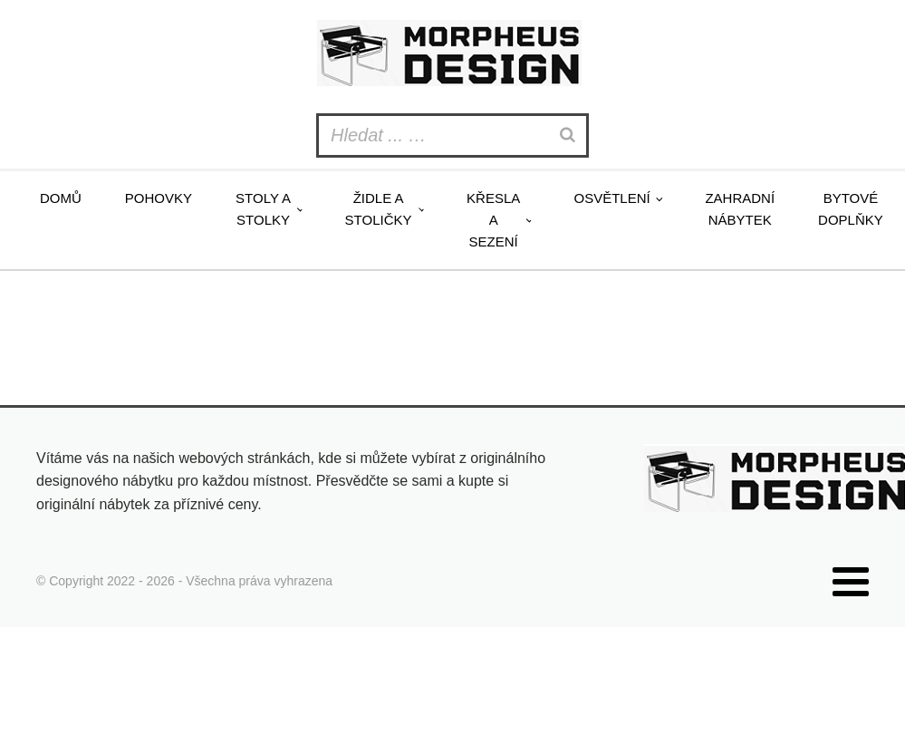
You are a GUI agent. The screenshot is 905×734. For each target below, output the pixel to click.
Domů (61, 198)
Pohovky (158, 198)
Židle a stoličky (378, 208)
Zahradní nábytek (740, 208)
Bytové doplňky (850, 208)
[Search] (570, 135)
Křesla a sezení (493, 219)
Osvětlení (611, 198)
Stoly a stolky (263, 208)
